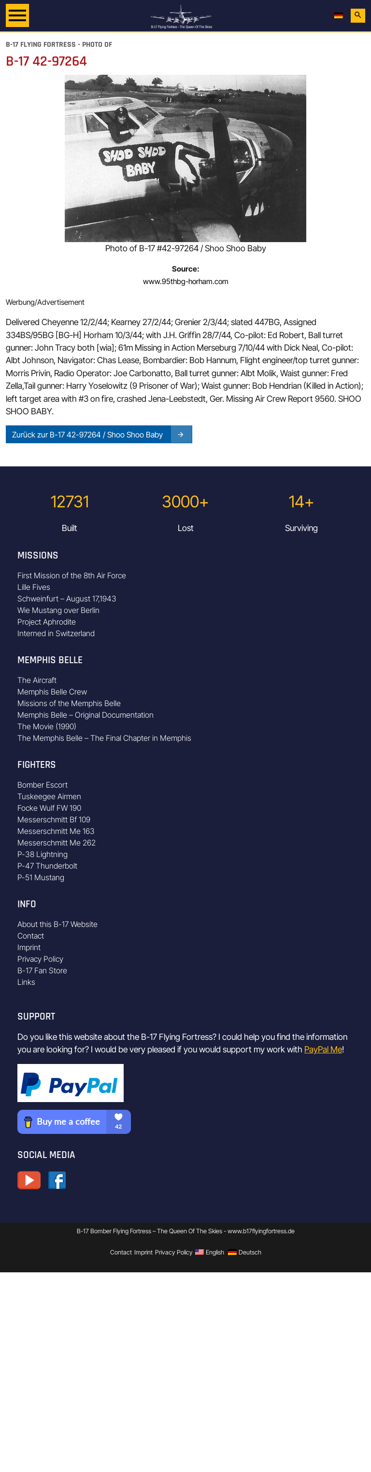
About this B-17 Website (57, 924)
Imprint (29, 947)
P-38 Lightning (42, 854)
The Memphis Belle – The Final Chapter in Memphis (104, 738)
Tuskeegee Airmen (49, 796)
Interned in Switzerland (56, 633)
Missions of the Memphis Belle (69, 703)
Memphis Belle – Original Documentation (85, 715)
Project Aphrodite (46, 622)
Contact (30, 935)
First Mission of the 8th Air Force (71, 575)
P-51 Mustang (40, 877)
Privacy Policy (40, 959)
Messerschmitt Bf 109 (53, 819)
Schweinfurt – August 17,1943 (66, 598)
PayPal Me (323, 1049)
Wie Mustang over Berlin (58, 610)
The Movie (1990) (46, 726)
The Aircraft (37, 680)
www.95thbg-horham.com (185, 281)
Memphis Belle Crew (52, 691)
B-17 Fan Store (42, 970)
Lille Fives (33, 587)
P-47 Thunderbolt (47, 866)
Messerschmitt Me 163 (56, 831)
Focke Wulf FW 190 (49, 808)
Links (26, 982)
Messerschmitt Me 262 (56, 842)
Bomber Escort (42, 785)
